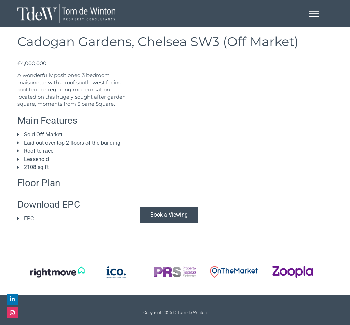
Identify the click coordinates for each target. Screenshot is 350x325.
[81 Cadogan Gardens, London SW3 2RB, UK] (236, 136)
